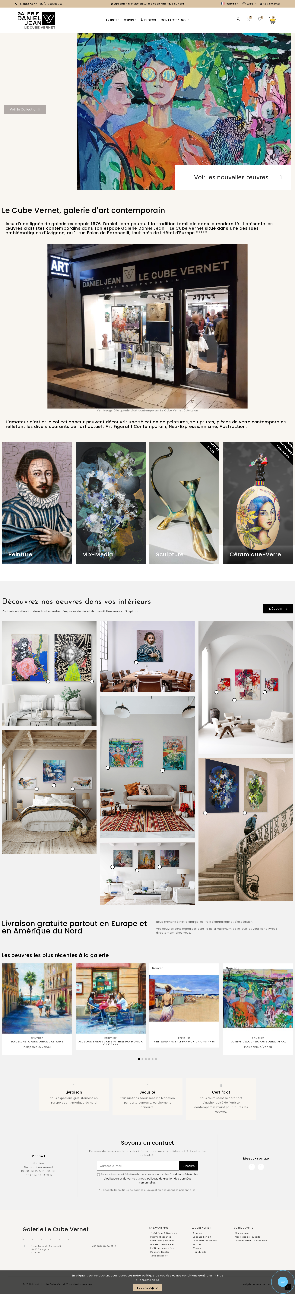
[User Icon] (270, 4)
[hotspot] (48, 681)
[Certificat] (221, 1086)
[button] (5, 1012)
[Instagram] (261, 1167)
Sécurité (147, 1092)
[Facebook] (252, 1167)
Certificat (221, 1092)
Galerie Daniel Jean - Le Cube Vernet (162, 228)
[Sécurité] (147, 1086)
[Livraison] (74, 1086)
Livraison (73, 1092)
